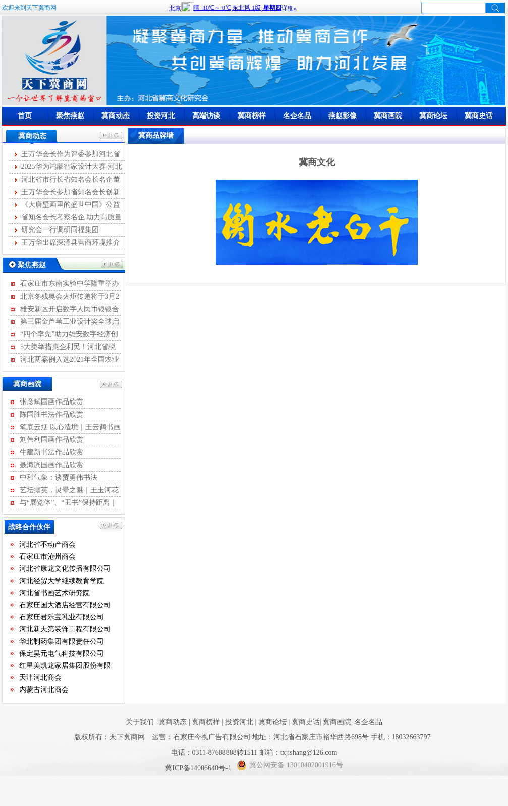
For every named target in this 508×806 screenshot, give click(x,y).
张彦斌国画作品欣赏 (51, 402)
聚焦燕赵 (70, 116)
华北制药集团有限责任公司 (61, 642)
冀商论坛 (433, 116)
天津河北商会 (40, 678)
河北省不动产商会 (47, 545)
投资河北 (161, 116)
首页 (25, 116)
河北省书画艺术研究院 (54, 594)
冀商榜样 (252, 116)
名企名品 (297, 116)
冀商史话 (479, 116)
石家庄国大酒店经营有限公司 (65, 606)
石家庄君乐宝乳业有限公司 (61, 618)
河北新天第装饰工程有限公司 (65, 630)
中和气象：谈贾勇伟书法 (58, 477)
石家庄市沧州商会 (47, 557)
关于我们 (140, 722)
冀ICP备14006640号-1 (199, 768)
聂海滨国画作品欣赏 (51, 465)
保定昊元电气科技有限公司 (61, 654)
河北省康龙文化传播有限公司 (65, 569)
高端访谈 (206, 116)
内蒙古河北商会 (44, 691)
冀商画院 (388, 116)
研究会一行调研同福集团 (60, 230)
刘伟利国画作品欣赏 (51, 439)
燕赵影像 (342, 116)
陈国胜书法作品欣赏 (51, 414)
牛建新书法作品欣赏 (51, 452)
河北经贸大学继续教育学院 (61, 582)
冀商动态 (115, 116)
